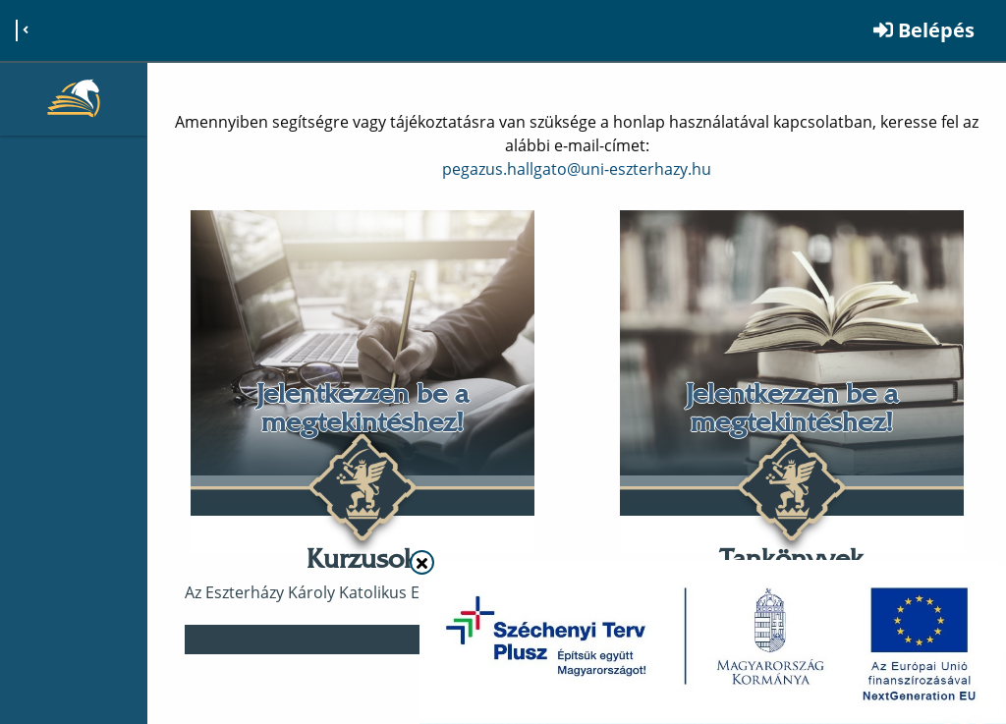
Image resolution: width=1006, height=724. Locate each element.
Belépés (924, 30)
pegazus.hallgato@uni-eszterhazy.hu (576, 169)
